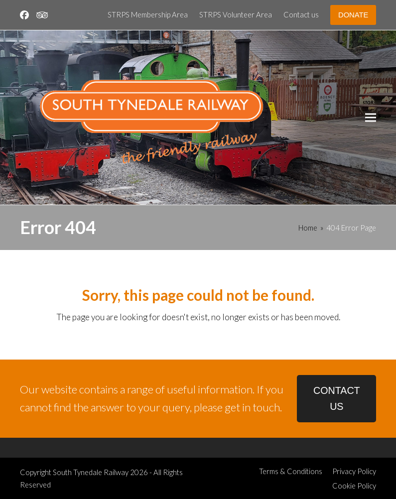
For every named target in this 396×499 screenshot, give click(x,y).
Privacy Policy (354, 471)
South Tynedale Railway (91, 472)
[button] (370, 118)
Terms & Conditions (290, 471)
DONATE (353, 15)
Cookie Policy (354, 485)
